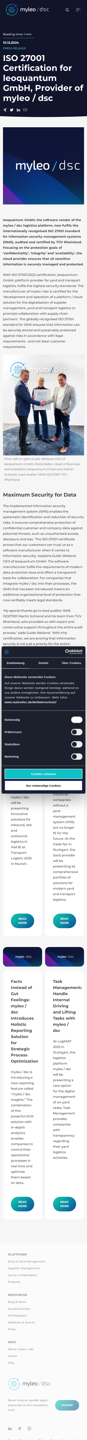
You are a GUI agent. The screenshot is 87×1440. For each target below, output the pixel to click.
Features (14, 1282)
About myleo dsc (21, 1349)
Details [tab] (43, 662)
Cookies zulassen (43, 774)
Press (12, 1329)
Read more (22, 921)
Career (12, 1356)
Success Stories (19, 1309)
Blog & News (17, 1302)
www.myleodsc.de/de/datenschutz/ (31, 702)
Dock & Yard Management (26, 1261)
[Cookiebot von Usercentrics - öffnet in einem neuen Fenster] (65, 651)
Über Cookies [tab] (71, 662)
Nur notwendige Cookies (43, 785)
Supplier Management (24, 1268)
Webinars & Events (21, 1322)
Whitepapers (17, 1315)
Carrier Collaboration (22, 1275)
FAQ (11, 1363)
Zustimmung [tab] (16, 662)
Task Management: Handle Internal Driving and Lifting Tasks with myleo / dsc (67, 1006)
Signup (67, 1405)
